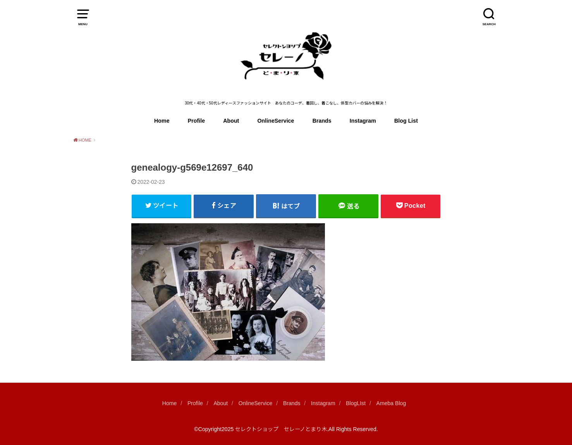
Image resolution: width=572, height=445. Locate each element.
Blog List (406, 121)
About (231, 121)
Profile (196, 121)
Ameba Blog (391, 403)
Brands (322, 121)
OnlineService (276, 121)
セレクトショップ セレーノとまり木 (281, 429)
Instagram (363, 121)
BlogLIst (356, 403)
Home (162, 121)
